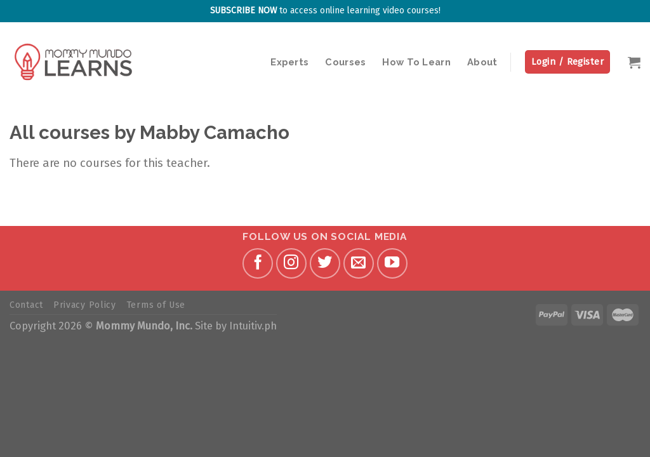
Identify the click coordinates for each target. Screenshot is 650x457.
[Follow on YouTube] (392, 263)
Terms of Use (155, 305)
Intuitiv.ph (253, 326)
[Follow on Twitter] (325, 263)
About (482, 61)
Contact (26, 305)
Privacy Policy (84, 305)
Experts (289, 61)
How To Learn (416, 61)
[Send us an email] (358, 263)
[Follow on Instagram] (291, 263)
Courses (345, 61)
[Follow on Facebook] (257, 263)
